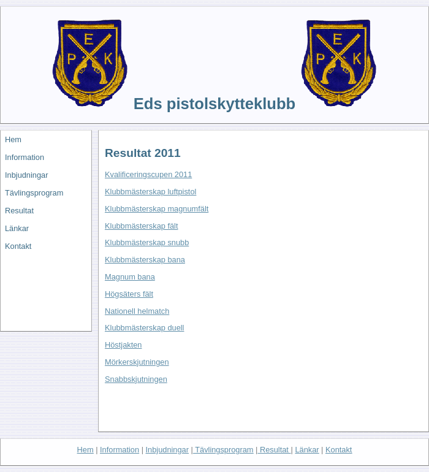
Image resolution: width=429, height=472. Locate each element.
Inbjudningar (26, 175)
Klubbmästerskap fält (141, 225)
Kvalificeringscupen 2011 (148, 174)
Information (24, 157)
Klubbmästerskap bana (145, 259)
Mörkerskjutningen (137, 362)
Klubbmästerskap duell (144, 327)
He (85, 449)
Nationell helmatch (137, 311)
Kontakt (18, 246)
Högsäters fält (129, 294)
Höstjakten (123, 344)
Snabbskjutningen (136, 379)
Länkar (17, 228)
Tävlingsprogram (34, 192)
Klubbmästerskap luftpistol (150, 191)
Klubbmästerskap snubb (147, 242)
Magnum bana (130, 276)
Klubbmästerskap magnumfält (156, 208)
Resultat (19, 210)
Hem (13, 139)
